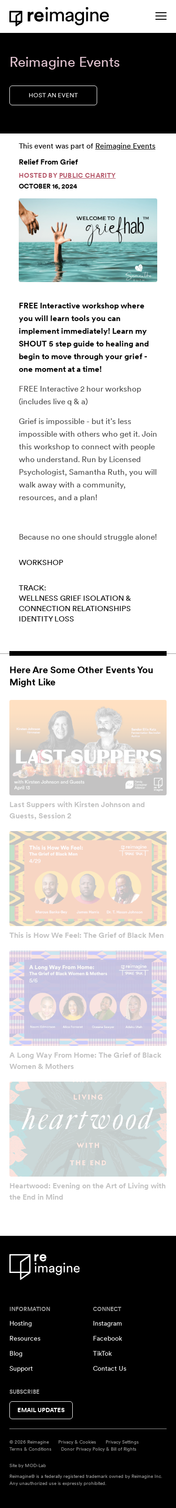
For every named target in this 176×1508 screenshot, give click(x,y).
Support (21, 1368)
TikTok (102, 1353)
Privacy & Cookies (77, 1442)
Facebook (107, 1338)
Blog (16, 1353)
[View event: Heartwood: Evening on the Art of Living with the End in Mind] (88, 1129)
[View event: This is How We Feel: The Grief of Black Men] (88, 879)
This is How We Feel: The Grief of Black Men (86, 935)
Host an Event (53, 95)
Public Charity (87, 175)
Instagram (107, 1323)
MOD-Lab (35, 1465)
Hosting (20, 1323)
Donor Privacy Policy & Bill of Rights (99, 1449)
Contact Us (109, 1368)
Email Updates (41, 1410)
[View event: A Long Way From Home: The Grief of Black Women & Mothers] (88, 998)
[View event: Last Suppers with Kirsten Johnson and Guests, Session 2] (88, 747)
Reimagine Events (125, 145)
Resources (24, 1338)
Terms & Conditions (30, 1449)
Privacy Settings (122, 1442)
